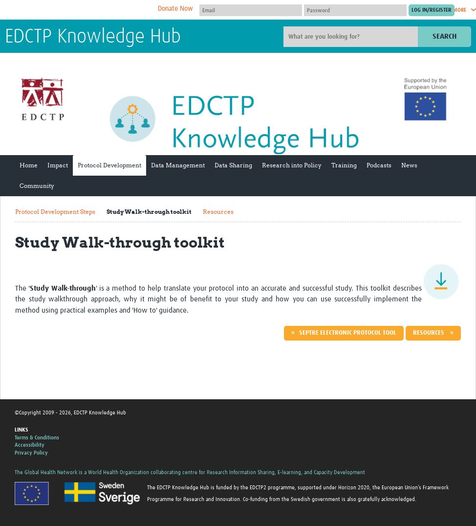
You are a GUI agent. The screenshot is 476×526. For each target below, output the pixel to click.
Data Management (178, 165)
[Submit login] (431, 10)
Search (444, 36)
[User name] (250, 10)
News (409, 165)
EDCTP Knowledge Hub (93, 37)
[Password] (355, 10)
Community (37, 185)
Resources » (433, 333)
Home (29, 165)
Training (344, 165)
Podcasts (379, 165)
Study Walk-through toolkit (149, 211)
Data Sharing (233, 165)
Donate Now (175, 8)
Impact (57, 165)
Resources (218, 211)
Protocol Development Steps (55, 211)
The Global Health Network (77, 10)
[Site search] (351, 36)
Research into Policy (292, 165)
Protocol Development (109, 165)
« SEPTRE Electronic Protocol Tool (343, 333)
